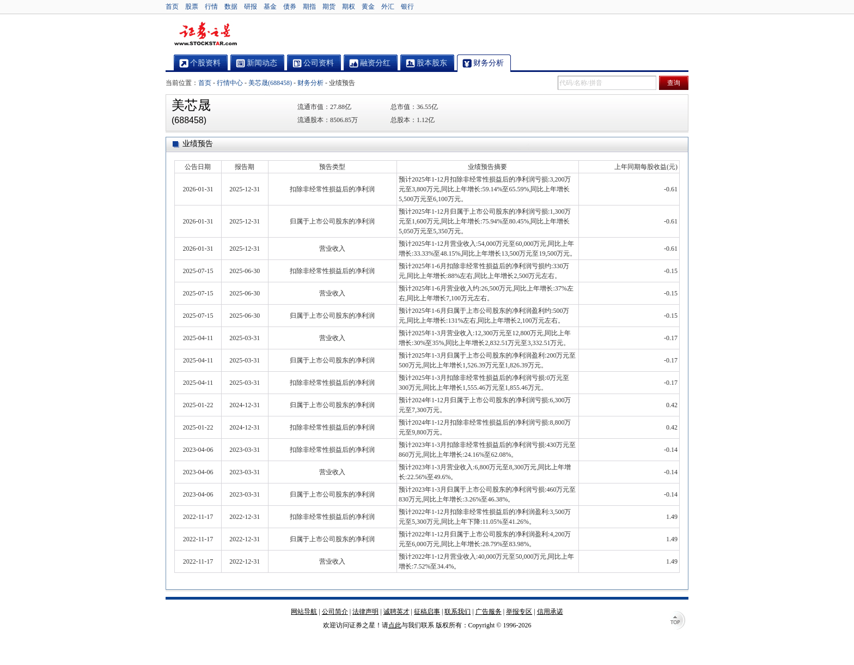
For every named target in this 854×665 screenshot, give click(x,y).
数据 (230, 6)
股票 (191, 6)
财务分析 (310, 83)
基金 (270, 6)
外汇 (387, 6)
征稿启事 (427, 611)
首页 (172, 6)
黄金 (368, 6)
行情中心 (230, 83)
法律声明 (365, 611)
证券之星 (205, 34)
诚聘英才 (396, 611)
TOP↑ (677, 621)
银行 (407, 6)
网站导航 (304, 611)
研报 (250, 6)
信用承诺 (550, 611)
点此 (394, 625)
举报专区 (519, 611)
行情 (211, 6)
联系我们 (457, 611)
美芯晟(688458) (270, 83)
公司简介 (335, 611)
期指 (309, 6)
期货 (328, 6)
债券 (289, 6)
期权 (348, 6)
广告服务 (488, 611)
